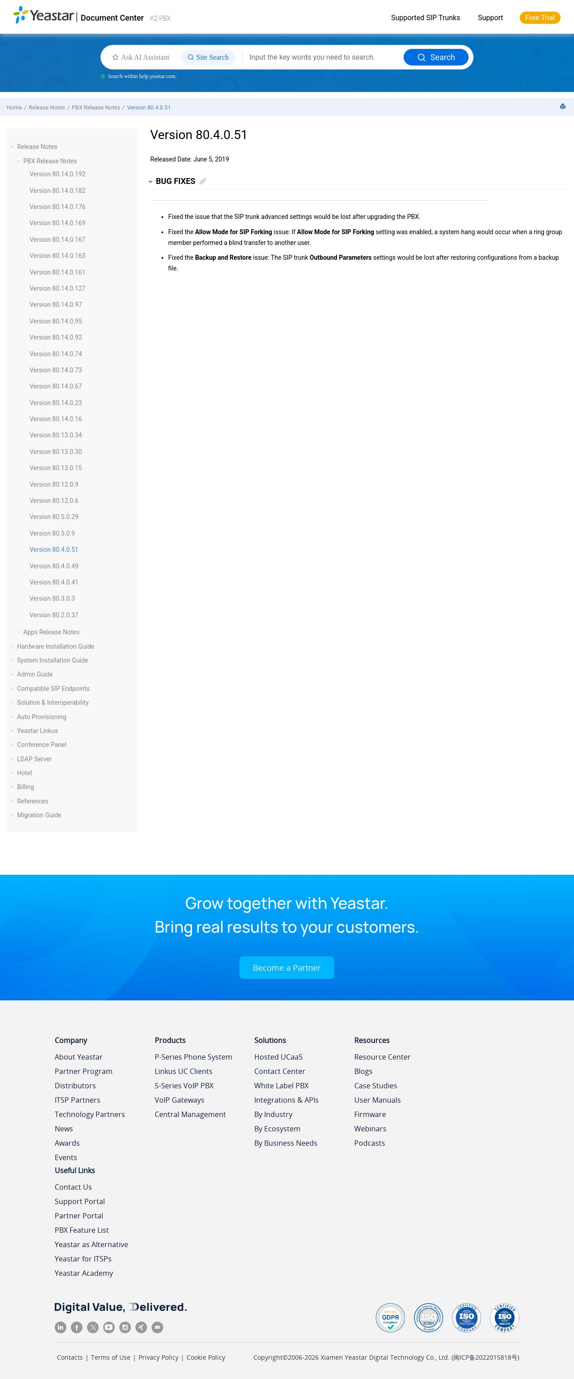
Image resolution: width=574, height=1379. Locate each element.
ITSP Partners (77, 1100)
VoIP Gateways (179, 1100)
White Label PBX (281, 1086)
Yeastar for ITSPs (83, 1259)
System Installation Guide (52, 660)
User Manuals (377, 1100)
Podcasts (369, 1143)
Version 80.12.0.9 (54, 484)
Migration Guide (39, 815)
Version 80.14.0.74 (56, 354)
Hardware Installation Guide (55, 646)
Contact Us (73, 1187)
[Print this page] (564, 107)
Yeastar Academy (84, 1273)
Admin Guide (35, 674)
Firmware (370, 1114)
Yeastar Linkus (37, 730)
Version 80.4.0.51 (149, 107)
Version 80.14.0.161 (58, 272)
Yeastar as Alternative (91, 1244)
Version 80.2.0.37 (54, 615)
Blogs (363, 1071)
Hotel (24, 773)
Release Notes (47, 107)
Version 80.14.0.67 (56, 386)
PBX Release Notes (96, 107)
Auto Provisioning (41, 716)
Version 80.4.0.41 (54, 582)
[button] (13, 147)
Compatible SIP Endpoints (53, 688)
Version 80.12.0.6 (54, 500)
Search (436, 57)
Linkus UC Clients (184, 1071)
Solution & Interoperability (53, 702)
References (32, 801)
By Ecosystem (277, 1129)
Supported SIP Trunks (425, 17)
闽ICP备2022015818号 (485, 1357)
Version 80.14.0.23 (56, 402)
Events (66, 1157)
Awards (67, 1143)
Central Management (190, 1114)
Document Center (112, 17)
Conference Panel (41, 744)
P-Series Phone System (193, 1057)
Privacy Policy (158, 1357)
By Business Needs (285, 1143)
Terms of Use (110, 1357)
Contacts (70, 1357)
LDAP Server (34, 759)
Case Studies (375, 1086)
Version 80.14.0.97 (56, 304)
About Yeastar (79, 1057)
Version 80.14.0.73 (56, 370)
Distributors (75, 1086)
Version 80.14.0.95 (56, 321)
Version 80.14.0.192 (58, 174)
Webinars (370, 1129)
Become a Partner (287, 967)
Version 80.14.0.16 (56, 419)
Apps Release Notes (51, 632)
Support (490, 17)
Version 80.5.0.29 (54, 516)
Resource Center (382, 1057)
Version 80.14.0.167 (58, 239)
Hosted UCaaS (278, 1057)
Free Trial (540, 17)
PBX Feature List (82, 1230)
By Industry (273, 1114)
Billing (25, 786)
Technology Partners (90, 1114)
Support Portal (80, 1201)
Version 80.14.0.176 (58, 206)
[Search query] (323, 57)
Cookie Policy (206, 1357)
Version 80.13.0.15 (56, 467)
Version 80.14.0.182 (58, 190)
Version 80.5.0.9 (52, 533)
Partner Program (84, 1071)
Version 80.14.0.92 (56, 337)
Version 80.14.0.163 (58, 255)
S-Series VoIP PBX (184, 1086)
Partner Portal (79, 1216)
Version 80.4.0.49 (54, 566)
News (64, 1129)
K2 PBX (160, 18)
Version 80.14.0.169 (58, 223)
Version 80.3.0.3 (52, 598)
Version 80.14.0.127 (58, 288)
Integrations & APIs (286, 1100)
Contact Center (279, 1071)
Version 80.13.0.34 (56, 435)
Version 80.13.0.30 (56, 451)
